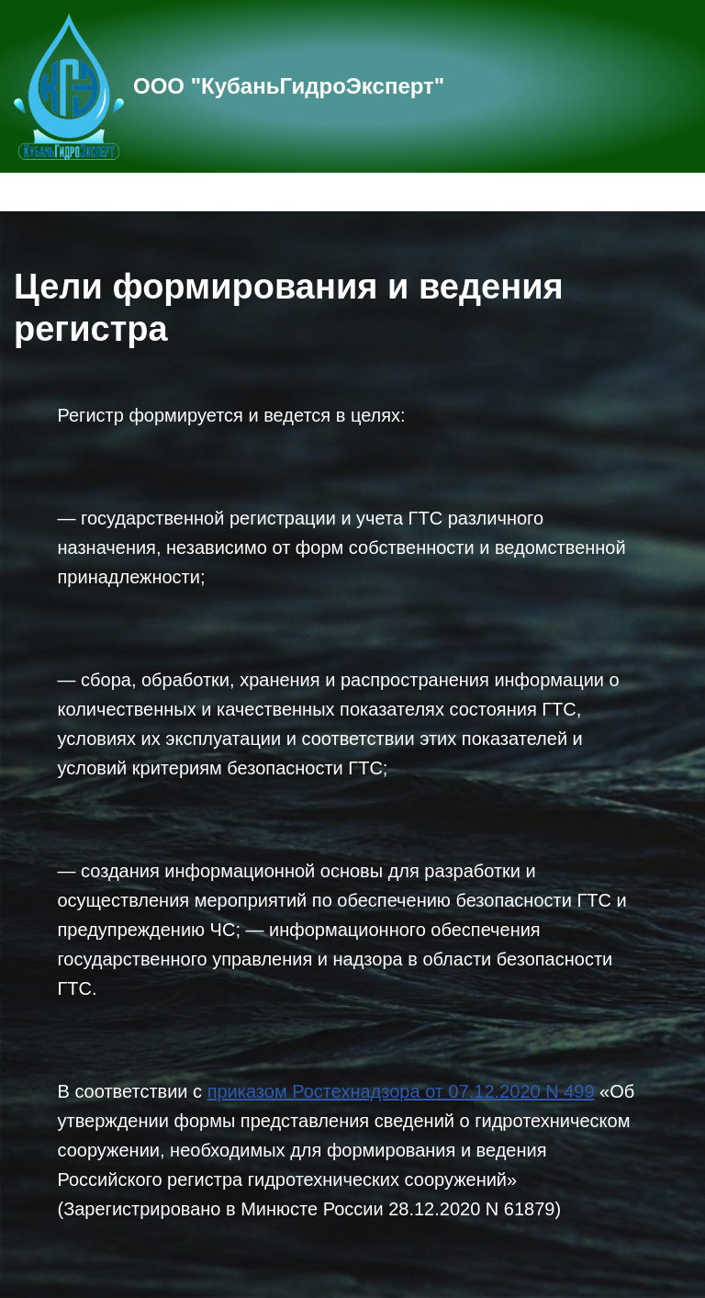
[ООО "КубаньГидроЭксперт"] (229, 86)
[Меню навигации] (669, 192)
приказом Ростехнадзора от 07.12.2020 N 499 (401, 1091)
